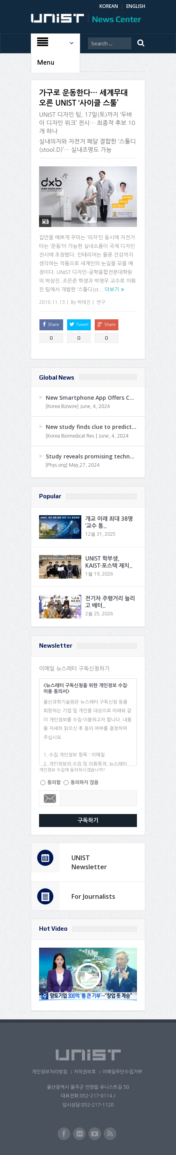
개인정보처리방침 (49, 1071)
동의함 (54, 782)
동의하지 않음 (85, 782)
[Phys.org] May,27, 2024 (72, 465)
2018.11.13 (52, 302)
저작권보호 (85, 1071)
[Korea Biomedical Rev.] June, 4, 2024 (87, 436)
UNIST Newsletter (89, 862)
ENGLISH (135, 6)
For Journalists (93, 896)
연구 (101, 302)
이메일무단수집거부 (122, 1071)
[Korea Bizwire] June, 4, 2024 (77, 406)
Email (49, 798)
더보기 (112, 289)
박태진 (84, 302)
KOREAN (108, 6)
